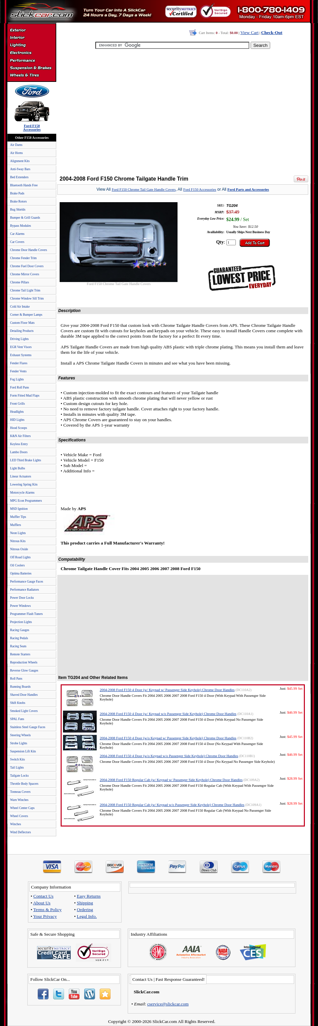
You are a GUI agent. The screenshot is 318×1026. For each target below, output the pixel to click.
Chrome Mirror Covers (24, 274)
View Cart (249, 32)
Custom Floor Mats (22, 322)
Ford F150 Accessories (199, 189)
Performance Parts (31, 60)
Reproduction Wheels (23, 662)
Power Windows (20, 606)
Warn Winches (19, 800)
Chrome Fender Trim (23, 258)
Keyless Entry (19, 444)
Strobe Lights (18, 743)
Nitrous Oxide (19, 549)
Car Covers (17, 242)
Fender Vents (18, 371)
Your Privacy (45, 916)
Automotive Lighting (31, 46)
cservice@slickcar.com (168, 1003)
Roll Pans (16, 678)
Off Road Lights (20, 557)
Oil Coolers (17, 565)
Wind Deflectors (20, 832)
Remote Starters (20, 654)
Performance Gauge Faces (26, 581)
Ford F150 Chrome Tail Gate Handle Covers (144, 189)
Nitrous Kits (18, 541)
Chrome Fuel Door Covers (26, 266)
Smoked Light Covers (24, 711)
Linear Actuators (20, 476)
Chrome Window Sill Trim (27, 298)
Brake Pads (17, 193)
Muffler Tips (18, 517)
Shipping (85, 902)
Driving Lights (19, 339)
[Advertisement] (182, 113)
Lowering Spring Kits (23, 484)
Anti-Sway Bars (20, 169)
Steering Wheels (20, 735)
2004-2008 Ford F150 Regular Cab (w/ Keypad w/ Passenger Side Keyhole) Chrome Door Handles (171, 780)
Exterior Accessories (31, 31)
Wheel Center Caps (22, 808)
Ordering (85, 909)
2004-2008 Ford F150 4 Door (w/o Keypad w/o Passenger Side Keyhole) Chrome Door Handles (169, 756)
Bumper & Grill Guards (25, 217)
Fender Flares (18, 363)
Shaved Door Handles (24, 694)
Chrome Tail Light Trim (25, 290)
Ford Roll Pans (19, 387)
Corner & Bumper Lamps (26, 314)
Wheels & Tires (31, 75)
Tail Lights (17, 767)
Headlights (17, 411)
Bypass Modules (20, 225)
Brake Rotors (18, 201)
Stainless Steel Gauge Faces (27, 727)
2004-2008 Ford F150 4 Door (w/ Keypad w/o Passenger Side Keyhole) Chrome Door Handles (168, 714)
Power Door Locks (22, 597)
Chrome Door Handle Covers (28, 250)
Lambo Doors (19, 452)
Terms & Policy (47, 909)
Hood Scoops (18, 428)
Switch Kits (17, 759)
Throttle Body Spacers (24, 783)
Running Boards (20, 686)
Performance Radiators (24, 589)
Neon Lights (18, 533)
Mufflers (15, 525)
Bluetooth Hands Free (24, 185)
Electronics (31, 53)
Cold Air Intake (20, 306)
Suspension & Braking (31, 68)
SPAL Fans (17, 719)
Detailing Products (22, 331)
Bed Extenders (19, 177)
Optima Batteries (20, 573)
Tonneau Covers (20, 792)
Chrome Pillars (19, 282)
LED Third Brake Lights (25, 460)
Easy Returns (89, 896)
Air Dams (16, 145)
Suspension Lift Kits (23, 751)
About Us (41, 902)
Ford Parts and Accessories (248, 189)
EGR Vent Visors (21, 347)
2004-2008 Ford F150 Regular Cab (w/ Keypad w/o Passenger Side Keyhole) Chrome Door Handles (172, 805)
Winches (15, 824)
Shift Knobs (17, 703)
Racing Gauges (19, 630)
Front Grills (17, 403)
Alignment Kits (20, 161)
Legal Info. (87, 916)
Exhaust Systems (20, 355)
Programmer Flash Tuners (26, 614)
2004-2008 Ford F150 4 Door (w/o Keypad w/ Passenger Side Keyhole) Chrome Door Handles (168, 738)
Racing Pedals (19, 638)
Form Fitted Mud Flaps (24, 395)
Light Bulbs (17, 468)
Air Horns (16, 153)
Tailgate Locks (19, 775)
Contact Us (43, 896)
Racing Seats (18, 646)
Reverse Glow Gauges (24, 670)
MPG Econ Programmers (26, 500)
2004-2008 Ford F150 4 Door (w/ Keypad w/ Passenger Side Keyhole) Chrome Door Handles (167, 690)
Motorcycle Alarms (22, 492)
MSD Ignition (19, 508)
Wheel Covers (19, 816)
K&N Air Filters (20, 436)
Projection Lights (21, 622)
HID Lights (17, 420)
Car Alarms (17, 234)
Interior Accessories (31, 38)
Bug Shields (17, 209)
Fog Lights (17, 379)
